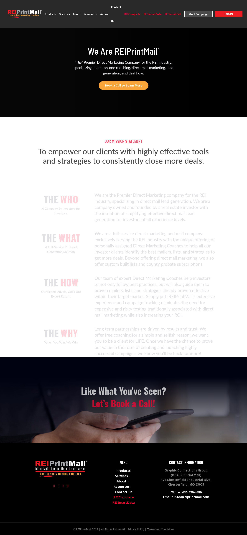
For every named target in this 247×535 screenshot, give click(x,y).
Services (64, 14)
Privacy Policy (136, 529)
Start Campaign (198, 14)
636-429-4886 (192, 492)
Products (50, 14)
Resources (122, 486)
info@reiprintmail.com (191, 497)
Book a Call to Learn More (123, 85)
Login (228, 14)
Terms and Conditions (160, 529)
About (121, 481)
